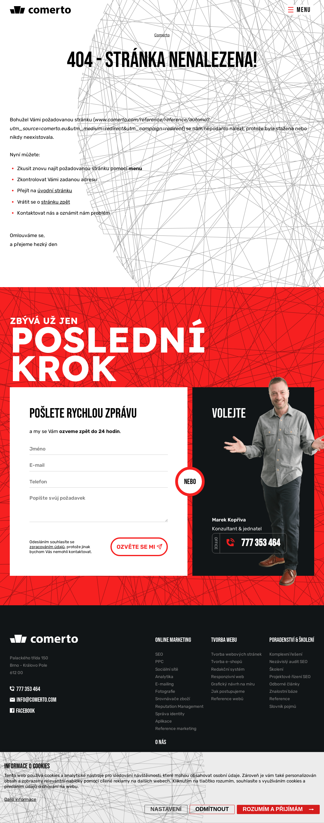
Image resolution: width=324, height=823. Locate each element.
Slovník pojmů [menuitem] (282, 706)
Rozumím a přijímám (273, 809)
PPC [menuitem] (159, 661)
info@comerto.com (33, 700)
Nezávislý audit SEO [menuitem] (288, 661)
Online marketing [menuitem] (173, 640)
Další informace (20, 799)
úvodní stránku (54, 190)
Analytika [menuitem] (164, 676)
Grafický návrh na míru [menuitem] (233, 683)
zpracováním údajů (47, 546)
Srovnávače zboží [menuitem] (172, 698)
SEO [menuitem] (159, 654)
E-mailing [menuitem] (164, 683)
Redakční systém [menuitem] (228, 669)
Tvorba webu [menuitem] (224, 640)
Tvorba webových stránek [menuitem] (236, 654)
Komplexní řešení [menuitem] (285, 654)
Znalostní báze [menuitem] (283, 691)
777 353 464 (25, 689)
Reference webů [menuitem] (227, 698)
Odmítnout (212, 809)
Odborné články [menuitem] (284, 683)
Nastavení (165, 809)
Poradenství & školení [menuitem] (291, 640)
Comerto (162, 35)
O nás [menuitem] (160, 742)
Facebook (22, 711)
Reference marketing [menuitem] (175, 728)
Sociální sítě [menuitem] (166, 669)
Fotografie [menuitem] (165, 691)
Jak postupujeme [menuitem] (228, 691)
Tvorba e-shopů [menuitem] (226, 661)
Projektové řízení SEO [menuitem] (289, 676)
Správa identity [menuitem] (170, 713)
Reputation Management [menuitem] (179, 706)
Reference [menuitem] (279, 698)
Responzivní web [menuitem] (227, 676)
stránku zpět (55, 202)
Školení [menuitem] (276, 669)
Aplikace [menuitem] (163, 721)
